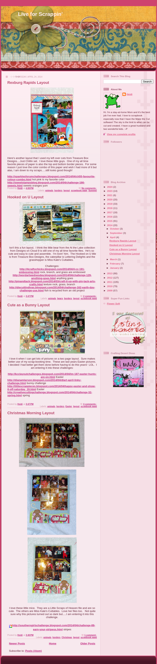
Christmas (67, 637)
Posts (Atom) (33, 650)
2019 (110, 203)
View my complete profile (121, 134)
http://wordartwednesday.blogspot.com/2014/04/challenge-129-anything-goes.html (52, 277)
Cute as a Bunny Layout (28, 305)
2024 (110, 186)
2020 (110, 199)
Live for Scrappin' (40, 14)
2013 (110, 273)
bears (60, 298)
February (115, 263)
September (116, 233)
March (114, 259)
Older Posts (87, 643)
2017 (110, 212)
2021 (110, 195)
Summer (92, 190)
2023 (110, 191)
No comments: (89, 188)
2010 (110, 286)
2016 (110, 216)
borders (58, 190)
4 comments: (90, 404)
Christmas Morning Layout (30, 413)
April (113, 237)
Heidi (129, 94)
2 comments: (90, 296)
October (115, 228)
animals (49, 190)
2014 (110, 225)
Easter (68, 406)
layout (67, 190)
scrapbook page (79, 190)
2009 (110, 290)
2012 (110, 277)
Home (52, 643)
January (115, 267)
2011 (110, 282)
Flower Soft (113, 303)
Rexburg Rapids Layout (28, 83)
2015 (110, 221)
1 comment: (90, 635)
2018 (110, 208)
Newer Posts (17, 643)
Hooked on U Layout (25, 197)
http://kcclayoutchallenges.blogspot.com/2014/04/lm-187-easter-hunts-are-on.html (52, 375)
